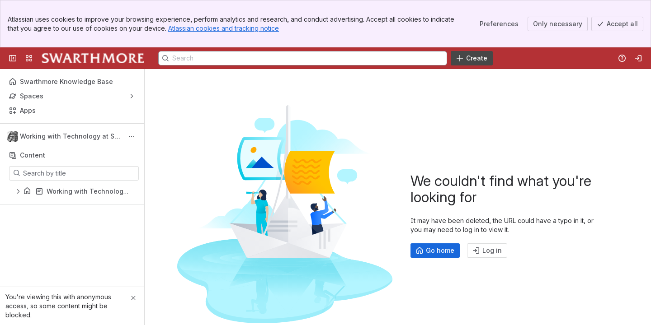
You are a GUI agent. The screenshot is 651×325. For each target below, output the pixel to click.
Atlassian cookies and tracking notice (223, 28)
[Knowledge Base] (93, 58)
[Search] (302, 58)
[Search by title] (79, 173)
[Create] (472, 58)
